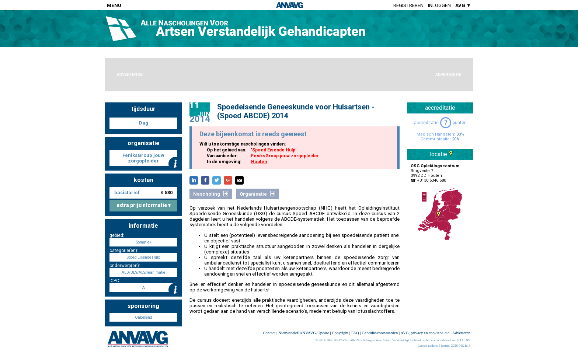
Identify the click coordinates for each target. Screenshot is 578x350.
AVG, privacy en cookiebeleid (424, 332)
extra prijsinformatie (143, 205)
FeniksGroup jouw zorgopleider (285, 155)
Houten (259, 161)
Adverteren (461, 332)
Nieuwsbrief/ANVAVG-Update (303, 332)
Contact (269, 332)
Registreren (408, 5)
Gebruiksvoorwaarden (380, 332)
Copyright (340, 332)
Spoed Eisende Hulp (273, 150)
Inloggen (439, 5)
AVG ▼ (463, 5)
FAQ (355, 332)
